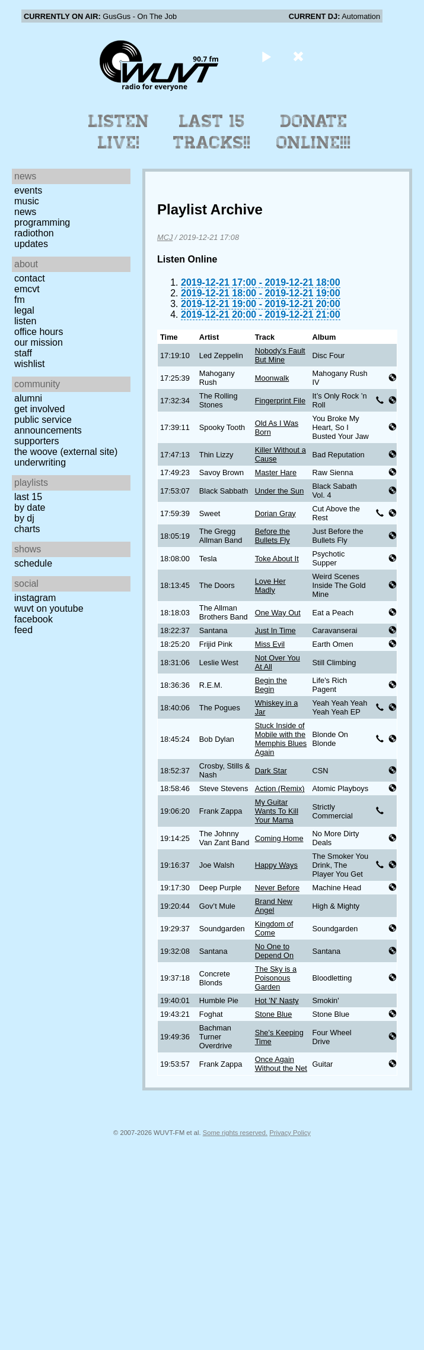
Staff (23, 353)
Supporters (36, 441)
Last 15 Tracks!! (212, 131)
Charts (27, 529)
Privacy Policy (290, 1132)
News (25, 212)
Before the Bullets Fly (272, 536)
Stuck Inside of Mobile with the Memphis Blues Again (281, 739)
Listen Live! (118, 131)
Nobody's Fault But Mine (280, 355)
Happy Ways (276, 865)
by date (29, 507)
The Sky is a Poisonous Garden (276, 978)
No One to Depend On (274, 951)
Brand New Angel (273, 906)
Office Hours (38, 332)
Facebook (33, 619)
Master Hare (276, 472)
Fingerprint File (280, 400)
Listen (25, 321)
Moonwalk (272, 378)
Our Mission (38, 342)
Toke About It (277, 558)
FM (19, 300)
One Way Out (278, 612)
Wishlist (29, 364)
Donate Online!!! (313, 131)
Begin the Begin (271, 685)
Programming (42, 222)
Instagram (35, 598)
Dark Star (271, 770)
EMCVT (27, 289)
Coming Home (279, 838)
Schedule (33, 563)
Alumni (28, 398)
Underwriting (40, 462)
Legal (24, 310)
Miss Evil (270, 644)
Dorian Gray (275, 513)
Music (26, 201)
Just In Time (275, 630)
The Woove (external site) (65, 452)
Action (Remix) (280, 788)
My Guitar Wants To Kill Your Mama (276, 811)
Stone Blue (273, 1014)
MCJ (165, 237)
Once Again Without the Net (281, 1064)
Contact (29, 278)
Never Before (277, 887)
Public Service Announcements (48, 425)
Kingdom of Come (274, 928)
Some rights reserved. (235, 1132)
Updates (31, 244)
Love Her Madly (270, 586)
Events (28, 190)
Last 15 (28, 497)
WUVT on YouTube (49, 608)
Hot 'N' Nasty (277, 1000)
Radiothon (34, 233)
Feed (23, 630)
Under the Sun (279, 490)
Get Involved (39, 409)
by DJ (24, 518)
